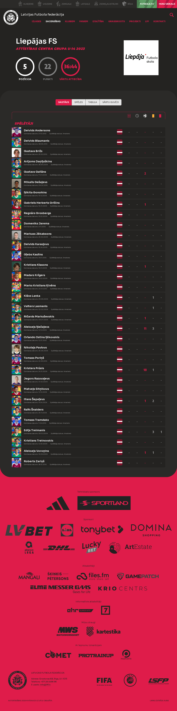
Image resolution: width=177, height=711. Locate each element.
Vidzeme (44, 3)
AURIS (166, 701)
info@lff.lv (45, 684)
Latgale (83, 3)
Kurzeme (25, 3)
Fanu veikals (167, 4)
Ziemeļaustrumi (106, 3)
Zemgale (63, 3)
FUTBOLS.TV (147, 4)
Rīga (127, 3)
